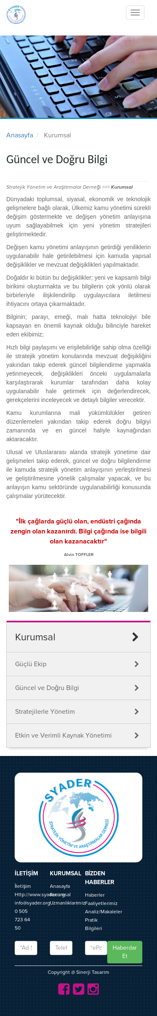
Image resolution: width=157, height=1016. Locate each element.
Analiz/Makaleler (103, 912)
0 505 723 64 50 (22, 919)
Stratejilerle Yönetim (45, 712)
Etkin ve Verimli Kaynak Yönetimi (63, 735)
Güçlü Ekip (30, 664)
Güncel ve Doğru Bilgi (47, 688)
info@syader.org (32, 903)
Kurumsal (60, 894)
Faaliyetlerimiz (101, 903)
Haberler (95, 895)
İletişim (23, 886)
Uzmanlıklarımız (67, 903)
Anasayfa (19, 135)
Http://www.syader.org (40, 894)
